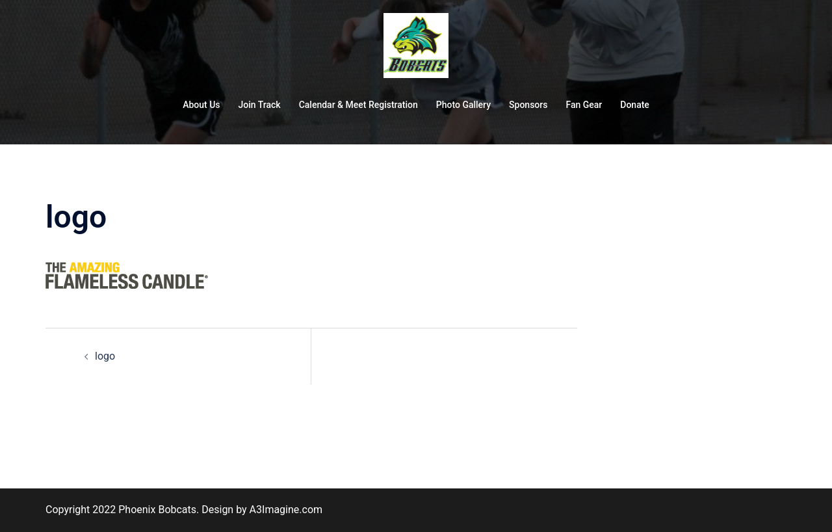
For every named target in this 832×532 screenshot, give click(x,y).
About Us (201, 105)
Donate (634, 105)
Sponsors (528, 105)
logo (105, 356)
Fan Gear (584, 105)
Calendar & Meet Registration (358, 105)
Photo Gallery (463, 105)
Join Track (260, 105)
